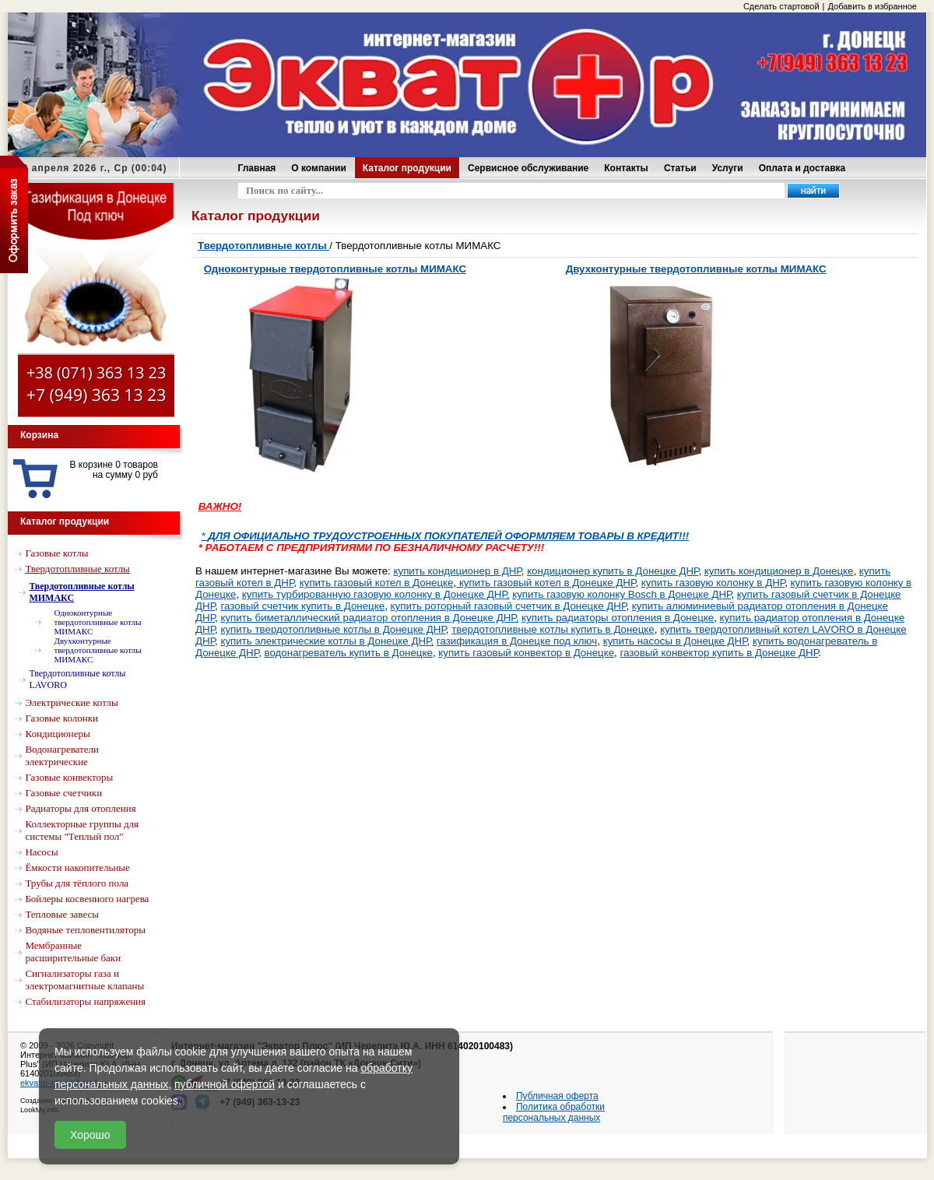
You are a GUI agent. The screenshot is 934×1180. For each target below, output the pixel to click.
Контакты (626, 168)
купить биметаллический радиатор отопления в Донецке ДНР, (369, 617)
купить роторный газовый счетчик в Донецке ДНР (509, 606)
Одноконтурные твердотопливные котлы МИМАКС (335, 269)
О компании (318, 168)
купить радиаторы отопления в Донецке (617, 617)
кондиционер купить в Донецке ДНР (612, 571)
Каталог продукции (407, 168)
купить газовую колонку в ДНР (713, 582)
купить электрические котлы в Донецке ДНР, (327, 641)
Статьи (680, 168)
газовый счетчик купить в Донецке (302, 606)
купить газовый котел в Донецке (377, 582)
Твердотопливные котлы (263, 245)
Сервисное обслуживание (528, 168)
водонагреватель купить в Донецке (349, 652)
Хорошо (90, 1135)
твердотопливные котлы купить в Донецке (553, 629)
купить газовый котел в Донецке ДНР (545, 582)
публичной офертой (224, 1084)
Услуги (727, 168)
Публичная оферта (557, 1095)
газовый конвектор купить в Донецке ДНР (719, 652)
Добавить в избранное (872, 6)
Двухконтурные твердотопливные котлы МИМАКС (696, 269)
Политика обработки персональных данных (554, 1112)
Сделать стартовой (781, 6)
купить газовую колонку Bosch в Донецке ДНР (621, 594)
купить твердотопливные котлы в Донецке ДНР (332, 629)
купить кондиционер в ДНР (457, 571)
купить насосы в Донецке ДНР (675, 641)
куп (745, 594)
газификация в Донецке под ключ (517, 641)
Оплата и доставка (802, 168)
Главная (257, 168)
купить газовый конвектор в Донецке (526, 652)
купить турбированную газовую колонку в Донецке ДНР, (376, 594)
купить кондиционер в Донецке (779, 571)
